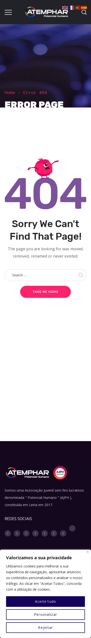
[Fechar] (88, 552)
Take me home (45, 292)
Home (10, 92)
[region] (45, 594)
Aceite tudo (45, 601)
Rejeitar (45, 627)
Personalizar (45, 614)
